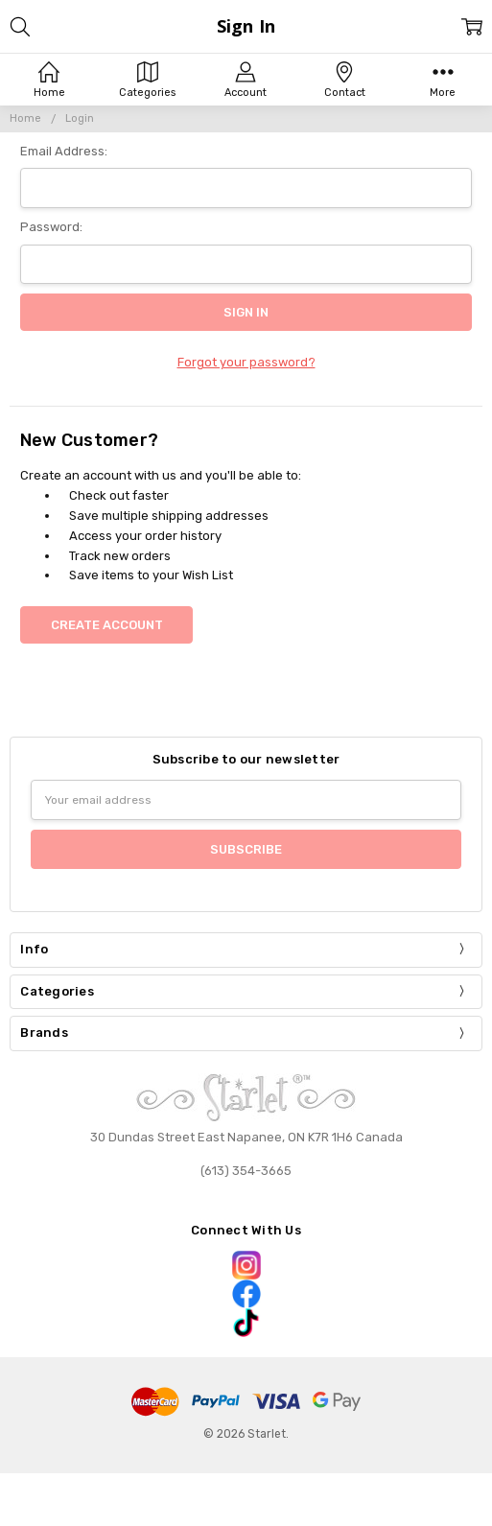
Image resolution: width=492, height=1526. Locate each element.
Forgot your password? (246, 362)
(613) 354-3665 (246, 1170)
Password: (51, 227)
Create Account (107, 625)
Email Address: (63, 151)
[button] (245, 1265)
